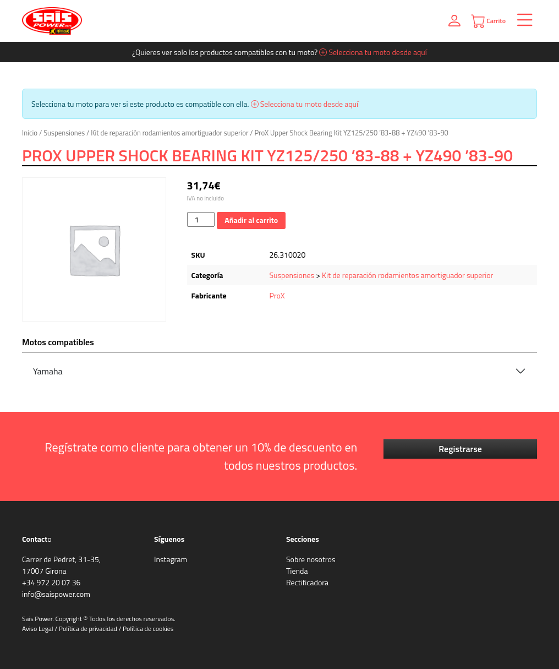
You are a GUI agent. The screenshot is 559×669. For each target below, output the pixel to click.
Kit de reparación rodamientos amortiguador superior (169, 132)
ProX (277, 295)
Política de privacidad (88, 628)
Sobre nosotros (310, 559)
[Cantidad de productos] (201, 219)
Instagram (170, 559)
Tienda (297, 570)
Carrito (488, 21)
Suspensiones (64, 132)
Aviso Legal (37, 628)
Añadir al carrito (251, 220)
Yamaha (48, 371)
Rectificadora (307, 582)
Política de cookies (148, 628)
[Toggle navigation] (521, 21)
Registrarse (460, 448)
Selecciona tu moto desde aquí (373, 52)
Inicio (29, 132)
